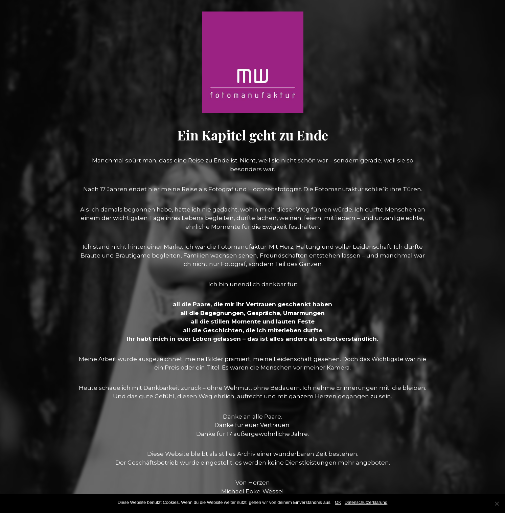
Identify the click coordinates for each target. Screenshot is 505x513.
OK (338, 502)
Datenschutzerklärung (366, 502)
